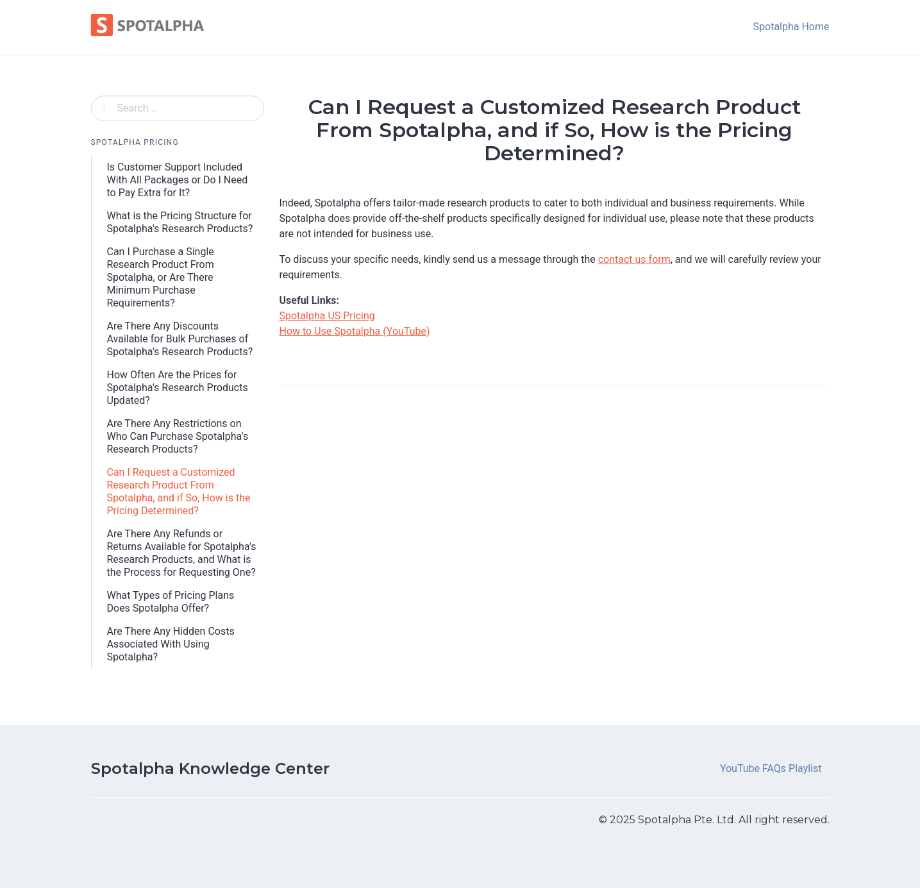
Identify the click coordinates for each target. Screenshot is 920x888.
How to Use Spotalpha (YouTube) (355, 331)
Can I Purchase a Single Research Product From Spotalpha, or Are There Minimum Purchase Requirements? (160, 277)
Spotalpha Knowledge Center (210, 768)
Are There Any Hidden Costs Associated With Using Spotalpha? (171, 644)
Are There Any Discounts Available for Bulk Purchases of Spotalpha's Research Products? (180, 339)
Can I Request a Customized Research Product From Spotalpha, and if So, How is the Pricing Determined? (179, 491)
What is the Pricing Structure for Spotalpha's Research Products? (180, 222)
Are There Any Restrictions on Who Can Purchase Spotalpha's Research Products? (178, 436)
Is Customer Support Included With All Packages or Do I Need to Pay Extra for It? (177, 180)
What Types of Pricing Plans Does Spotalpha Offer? (171, 601)
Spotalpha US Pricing (327, 316)
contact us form (634, 259)
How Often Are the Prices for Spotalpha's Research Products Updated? (177, 387)
